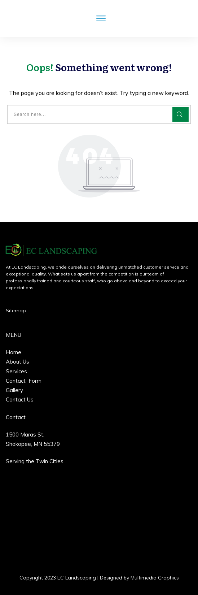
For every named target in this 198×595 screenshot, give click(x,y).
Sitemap (16, 310)
